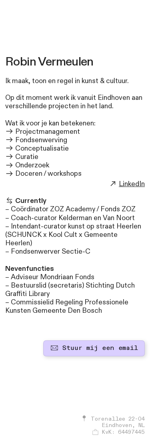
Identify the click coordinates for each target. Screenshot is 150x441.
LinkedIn (132, 184)
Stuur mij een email (94, 348)
